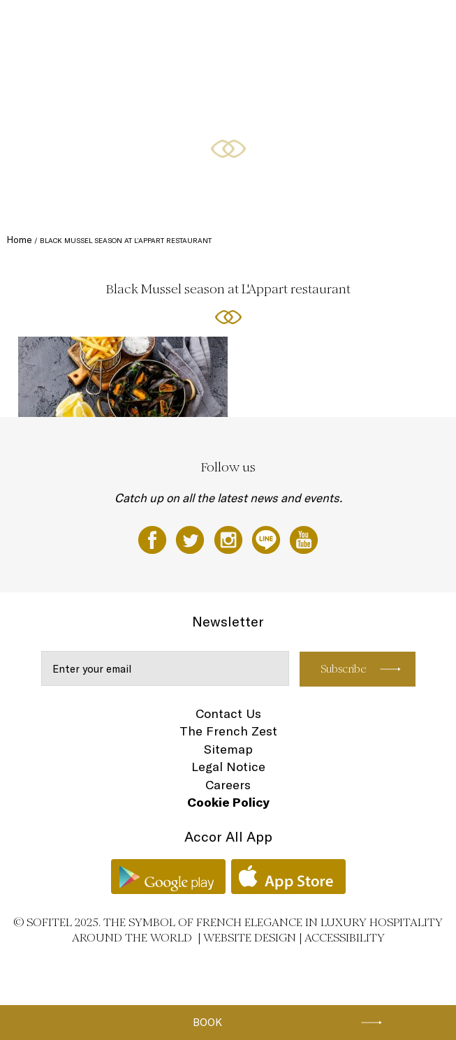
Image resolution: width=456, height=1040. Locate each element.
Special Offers (286, 26)
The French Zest (228, 731)
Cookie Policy (228, 802)
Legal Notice (228, 767)
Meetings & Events (358, 26)
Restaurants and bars (209, 26)
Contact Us (228, 713)
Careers (228, 785)
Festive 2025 (57, 26)
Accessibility (344, 937)
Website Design (249, 937)
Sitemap (228, 749)
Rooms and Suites (125, 26)
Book (207, 1022)
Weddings (51, 78)
